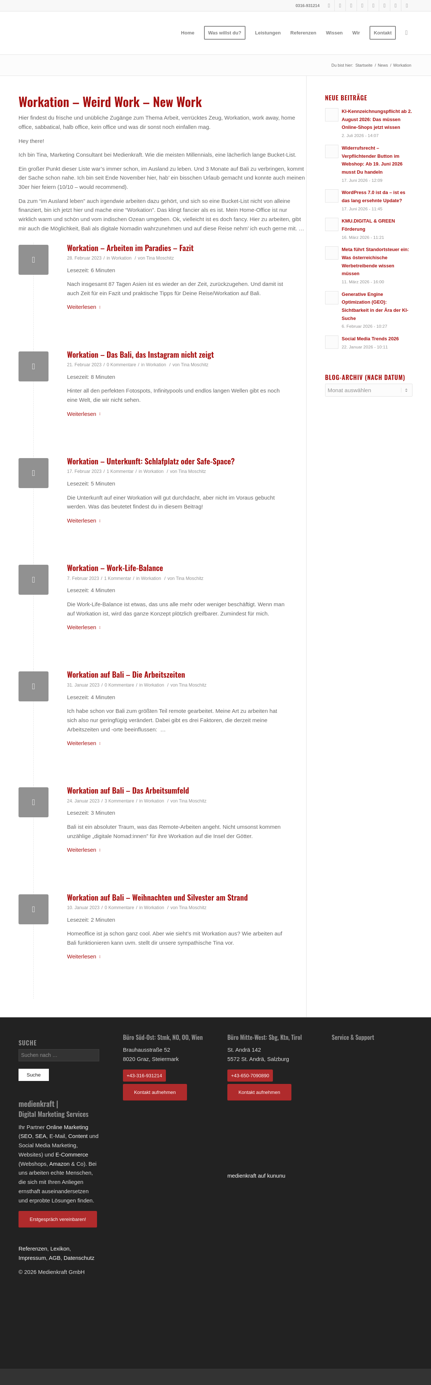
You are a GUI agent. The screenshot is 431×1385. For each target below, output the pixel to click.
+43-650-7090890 (250, 1075)
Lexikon (60, 1248)
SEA (40, 1136)
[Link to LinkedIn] (384, 5)
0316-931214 (307, 5)
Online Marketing (67, 1127)
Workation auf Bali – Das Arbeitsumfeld (128, 790)
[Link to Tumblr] (373, 5)
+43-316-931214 (144, 1075)
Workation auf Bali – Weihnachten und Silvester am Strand (157, 897)
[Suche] (406, 32)
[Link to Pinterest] (351, 5)
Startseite (363, 65)
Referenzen (33, 1248)
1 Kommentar (120, 471)
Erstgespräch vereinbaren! (58, 1219)
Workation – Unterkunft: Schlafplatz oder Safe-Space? (151, 461)
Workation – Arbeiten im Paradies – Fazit (130, 247)
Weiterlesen (85, 307)
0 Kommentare (121, 364)
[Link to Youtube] (340, 5)
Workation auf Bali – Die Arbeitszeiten (126, 674)
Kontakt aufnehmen (155, 1092)
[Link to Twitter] (395, 5)
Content (78, 1136)
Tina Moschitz (160, 258)
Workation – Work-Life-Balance (115, 567)
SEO (26, 1136)
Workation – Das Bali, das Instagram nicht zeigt (140, 354)
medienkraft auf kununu (256, 1175)
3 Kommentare (119, 801)
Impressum (32, 1258)
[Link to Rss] (406, 5)
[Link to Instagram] (362, 5)
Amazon (59, 1164)
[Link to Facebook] (329, 5)
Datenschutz (79, 1258)
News (383, 65)
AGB (55, 1258)
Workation (121, 258)
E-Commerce (72, 1154)
